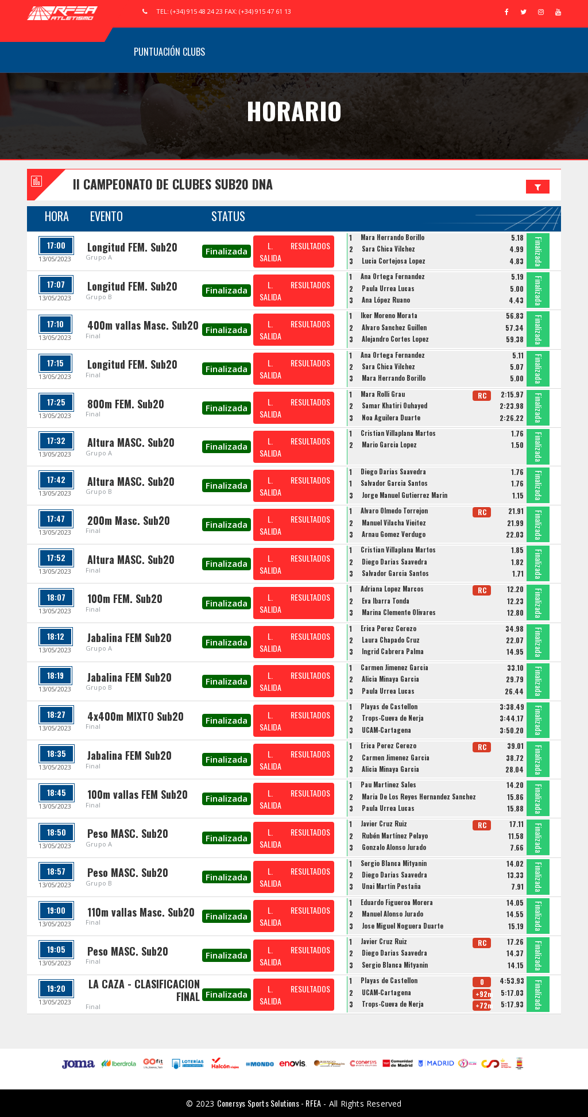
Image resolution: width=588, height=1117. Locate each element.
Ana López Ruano (386, 299)
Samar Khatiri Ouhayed (394, 405)
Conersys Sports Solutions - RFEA (269, 1103)
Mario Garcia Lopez (389, 444)
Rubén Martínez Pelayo (395, 835)
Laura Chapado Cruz (391, 639)
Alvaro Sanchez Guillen (394, 327)
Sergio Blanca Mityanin (394, 863)
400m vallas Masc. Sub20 (143, 325)
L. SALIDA (270, 251)
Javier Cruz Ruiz (384, 823)
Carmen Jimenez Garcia (394, 667)
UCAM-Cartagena (386, 730)
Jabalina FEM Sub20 (129, 637)
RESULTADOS (310, 245)
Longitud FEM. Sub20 (132, 246)
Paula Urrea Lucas (388, 288)
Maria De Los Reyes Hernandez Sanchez (419, 796)
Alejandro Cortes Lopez (395, 338)
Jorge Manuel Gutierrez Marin (404, 495)
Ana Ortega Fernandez (393, 276)
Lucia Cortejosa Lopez (393, 260)
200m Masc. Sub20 (128, 520)
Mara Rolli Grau (383, 394)
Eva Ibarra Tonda (385, 600)
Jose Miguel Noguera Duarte (402, 925)
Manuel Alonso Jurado (392, 913)
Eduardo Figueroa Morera (397, 902)
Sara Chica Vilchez (388, 248)
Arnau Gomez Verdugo (393, 534)
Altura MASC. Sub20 (131, 442)
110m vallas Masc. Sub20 (141, 912)
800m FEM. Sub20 (125, 403)
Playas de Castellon (389, 706)
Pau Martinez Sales (388, 784)
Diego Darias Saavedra (393, 471)
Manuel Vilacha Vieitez (394, 522)
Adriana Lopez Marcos (392, 588)
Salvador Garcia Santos (394, 483)
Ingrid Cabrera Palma (393, 651)
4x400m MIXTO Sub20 (135, 716)
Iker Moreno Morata (389, 315)
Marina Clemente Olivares (399, 612)
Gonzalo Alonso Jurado (394, 847)
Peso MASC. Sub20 (127, 833)
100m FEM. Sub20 (125, 598)
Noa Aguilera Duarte (391, 417)
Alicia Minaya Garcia (390, 678)
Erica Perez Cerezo (388, 628)
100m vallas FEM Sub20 (137, 794)
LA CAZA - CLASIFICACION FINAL (144, 990)
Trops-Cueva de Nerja (393, 717)
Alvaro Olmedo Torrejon (394, 510)
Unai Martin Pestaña (391, 886)
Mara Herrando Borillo (392, 237)
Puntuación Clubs (169, 52)
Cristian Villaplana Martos (398, 433)
